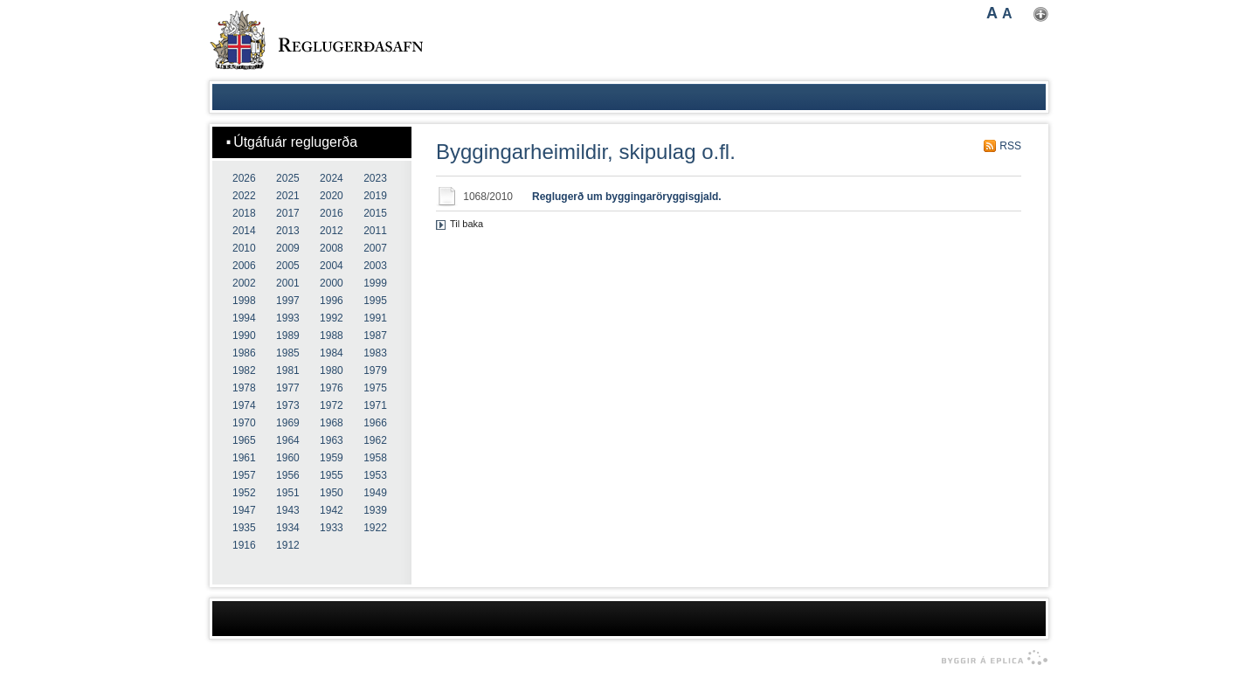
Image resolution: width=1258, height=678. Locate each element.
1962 (375, 440)
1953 (375, 475)
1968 (331, 423)
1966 (375, 423)
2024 (331, 178)
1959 (331, 458)
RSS (1010, 146)
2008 (331, 248)
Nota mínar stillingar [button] (1040, 14)
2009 (288, 248)
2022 (244, 196)
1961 (244, 458)
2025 (288, 178)
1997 (288, 300)
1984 (331, 353)
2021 (288, 196)
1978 (244, 388)
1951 (288, 493)
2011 (375, 231)
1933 (331, 528)
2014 (244, 231)
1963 (331, 440)
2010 (244, 248)
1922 (375, 528)
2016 (331, 213)
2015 (375, 213)
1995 (375, 300)
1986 (244, 353)
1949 (375, 493)
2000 (331, 283)
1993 (288, 318)
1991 (375, 318)
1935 (244, 528)
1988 (331, 335)
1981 (288, 370)
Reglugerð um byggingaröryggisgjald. (627, 196)
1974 (244, 405)
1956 (288, 475)
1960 (288, 458)
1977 (288, 388)
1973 (288, 405)
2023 (375, 178)
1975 (375, 388)
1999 (375, 283)
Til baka (466, 223)
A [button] (992, 13)
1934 (288, 528)
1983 (375, 353)
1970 (244, 423)
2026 (244, 178)
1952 (244, 493)
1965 (244, 440)
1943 (288, 510)
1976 (331, 388)
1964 (288, 440)
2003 (375, 265)
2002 (244, 283)
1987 (375, 335)
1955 (331, 475)
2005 (288, 265)
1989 (288, 335)
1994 (244, 318)
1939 (375, 510)
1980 (331, 370)
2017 (288, 213)
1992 (331, 318)
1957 (244, 475)
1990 (244, 335)
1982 (244, 370)
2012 (331, 231)
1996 (331, 300)
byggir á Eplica (990, 658)
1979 (375, 370)
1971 (375, 405)
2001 (288, 283)
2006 (244, 265)
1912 (288, 545)
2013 (288, 231)
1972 (331, 405)
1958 (375, 458)
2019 (375, 196)
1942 (331, 510)
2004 (331, 265)
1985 (288, 353)
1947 (244, 510)
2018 (244, 213)
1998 (244, 300)
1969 (288, 423)
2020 (331, 196)
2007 (375, 248)
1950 (331, 493)
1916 (244, 545)
